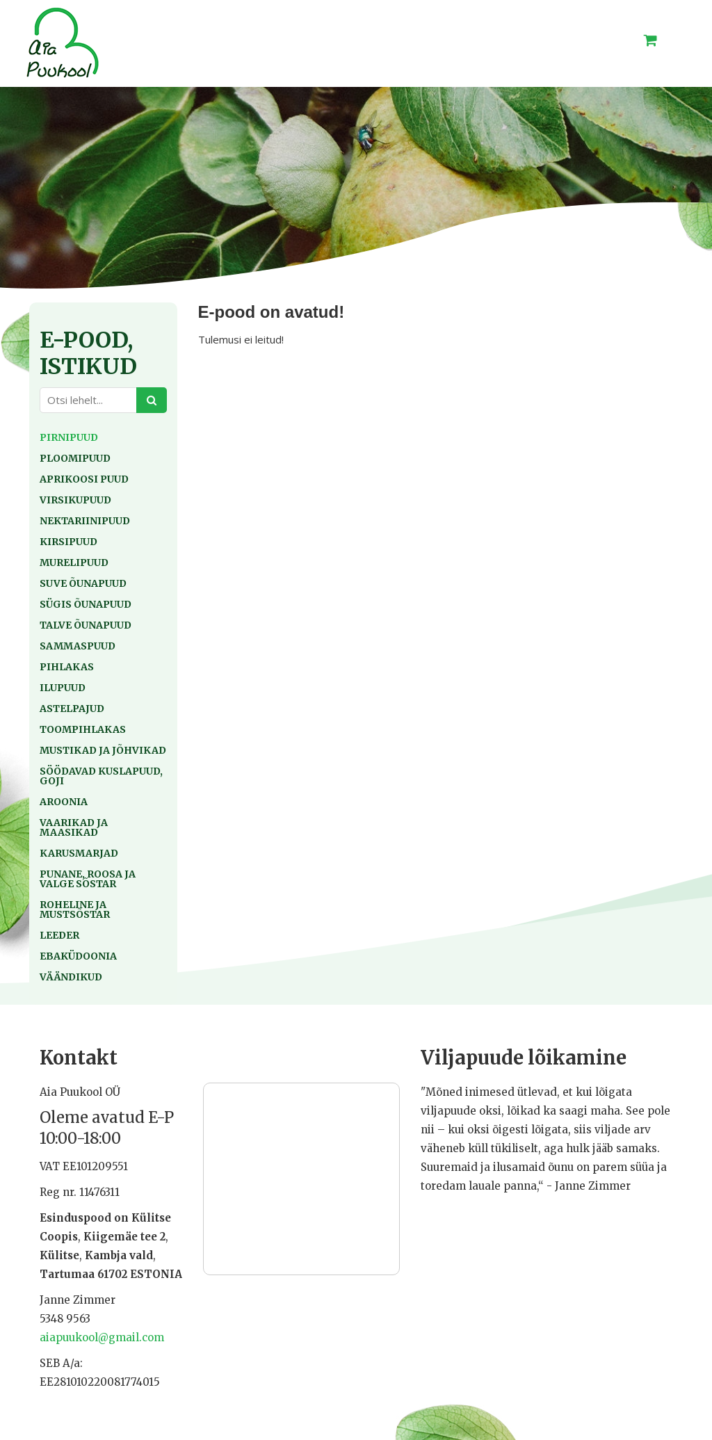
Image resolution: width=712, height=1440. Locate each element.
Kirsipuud (68, 541)
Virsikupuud (75, 500)
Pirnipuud (69, 437)
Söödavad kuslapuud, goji (101, 776)
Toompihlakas (83, 729)
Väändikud (71, 977)
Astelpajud (72, 708)
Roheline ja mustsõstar (75, 909)
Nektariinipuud (85, 521)
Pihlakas (67, 667)
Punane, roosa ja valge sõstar (88, 879)
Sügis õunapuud (85, 604)
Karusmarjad (79, 853)
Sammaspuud (77, 646)
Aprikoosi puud (84, 479)
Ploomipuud (75, 458)
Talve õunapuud (85, 625)
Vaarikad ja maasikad (74, 827)
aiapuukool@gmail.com (102, 1337)
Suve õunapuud (83, 583)
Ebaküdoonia (78, 956)
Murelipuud (74, 562)
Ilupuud (63, 687)
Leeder (59, 935)
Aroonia (64, 801)
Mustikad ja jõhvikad (103, 750)
